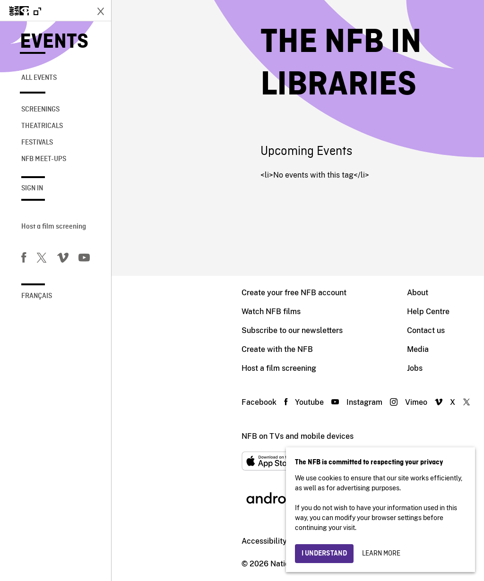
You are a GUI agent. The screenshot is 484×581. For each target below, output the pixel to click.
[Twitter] (41, 259)
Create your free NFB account (182, 292)
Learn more (381, 553)
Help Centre (316, 311)
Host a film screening (53, 227)
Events (54, 42)
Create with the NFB (165, 349)
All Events (39, 78)
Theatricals (42, 126)
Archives (413, 349)
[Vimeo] (63, 259)
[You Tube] (84, 259)
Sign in (32, 188)
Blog (406, 368)
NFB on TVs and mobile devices (186, 436)
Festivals (37, 142)
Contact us (314, 330)
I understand (324, 553)
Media (306, 349)
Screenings (40, 109)
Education (416, 330)
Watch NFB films (159, 311)
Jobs (303, 368)
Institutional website (223, 541)
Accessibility (152, 541)
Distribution (418, 311)
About (306, 292)
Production (417, 292)
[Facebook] (23, 259)
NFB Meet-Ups (43, 159)
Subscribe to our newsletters (180, 330)
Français (36, 296)
